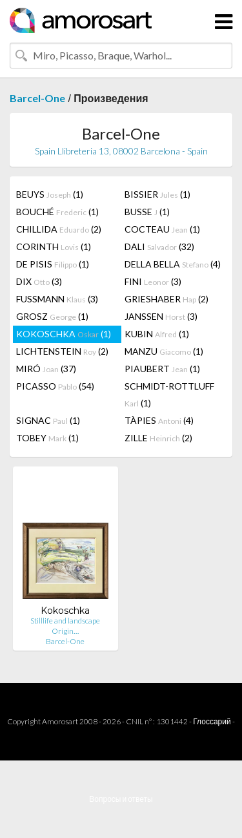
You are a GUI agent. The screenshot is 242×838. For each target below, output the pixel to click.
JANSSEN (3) (161, 316)
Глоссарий (211, 721)
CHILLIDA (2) (58, 229)
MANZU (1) (164, 351)
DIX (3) (39, 281)
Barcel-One (37, 98)
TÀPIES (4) (159, 420)
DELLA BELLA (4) (173, 263)
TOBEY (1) (47, 437)
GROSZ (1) (52, 316)
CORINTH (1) (53, 246)
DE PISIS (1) (52, 263)
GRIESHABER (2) (166, 298)
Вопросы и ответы (120, 799)
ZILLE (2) (158, 437)
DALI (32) (159, 246)
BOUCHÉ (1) (57, 211)
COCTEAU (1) (162, 229)
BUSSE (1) (147, 211)
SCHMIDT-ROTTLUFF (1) (169, 394)
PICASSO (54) (55, 386)
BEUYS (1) (49, 194)
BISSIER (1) (157, 194)
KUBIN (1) (157, 333)
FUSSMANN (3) (57, 298)
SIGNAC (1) (48, 420)
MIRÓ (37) (46, 368)
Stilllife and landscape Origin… (65, 626)
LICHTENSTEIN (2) (62, 351)
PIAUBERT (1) (162, 368)
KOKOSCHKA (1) (63, 333)
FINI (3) (153, 281)
